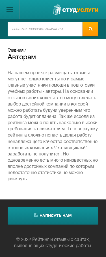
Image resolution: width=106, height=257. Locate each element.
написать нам (53, 215)
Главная (15, 50)
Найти (90, 29)
